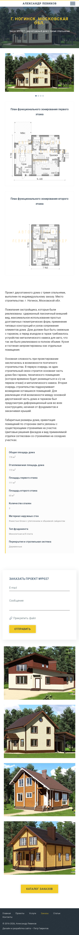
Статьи (56, 913)
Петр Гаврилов (40, 928)
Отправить (22, 629)
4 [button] (43, 95)
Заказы (45, 913)
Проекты (19, 913)
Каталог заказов (39, 889)
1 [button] (36, 95)
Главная (7, 913)
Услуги (32, 913)
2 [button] (38, 95)
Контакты (7, 917)
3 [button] (40, 95)
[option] (39, 72)
